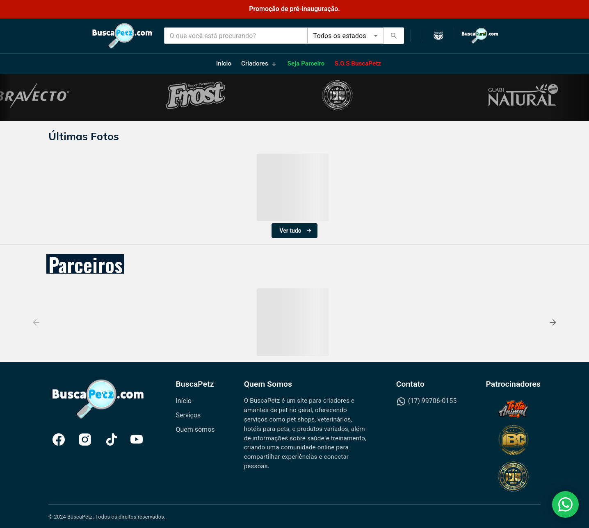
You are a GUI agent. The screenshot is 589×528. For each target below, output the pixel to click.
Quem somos (195, 429)
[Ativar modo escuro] (438, 35)
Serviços (188, 415)
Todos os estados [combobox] (339, 36)
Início (184, 401)
